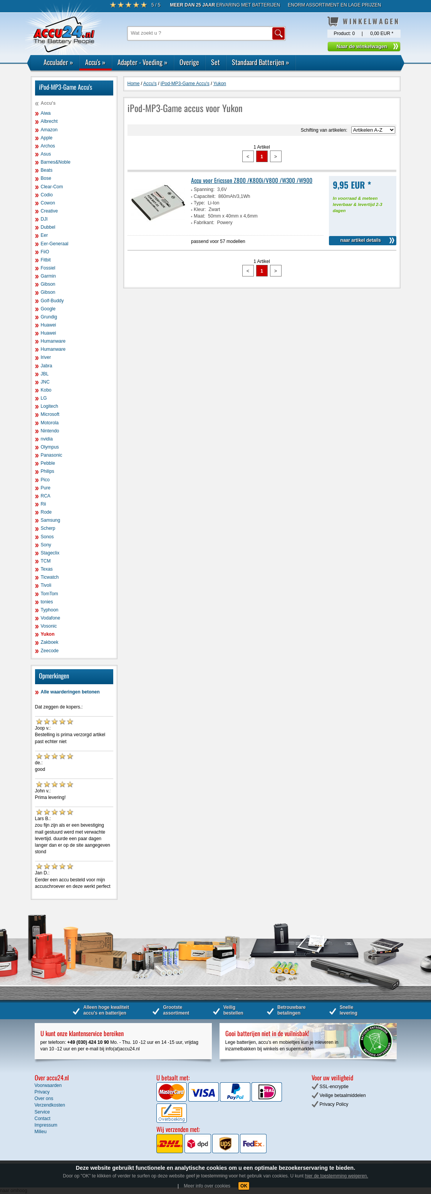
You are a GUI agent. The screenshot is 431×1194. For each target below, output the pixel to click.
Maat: (199, 216)
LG (44, 398)
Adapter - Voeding (142, 62)
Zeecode (50, 650)
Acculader (58, 62)
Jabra (46, 365)
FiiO (45, 252)
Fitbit (46, 260)
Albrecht (49, 121)
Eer (44, 235)
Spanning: (204, 189)
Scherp (48, 528)
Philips (47, 471)
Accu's (95, 62)
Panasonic (51, 455)
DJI (44, 219)
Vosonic (49, 626)
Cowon (48, 203)
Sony (46, 545)
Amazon (49, 129)
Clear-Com (52, 186)
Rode (46, 512)
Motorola (50, 422)
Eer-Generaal (55, 243)
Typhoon (50, 610)
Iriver (46, 357)
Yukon (48, 634)
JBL (45, 374)
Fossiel (48, 268)
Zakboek (50, 642)
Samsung (50, 520)
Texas (47, 569)
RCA (45, 496)
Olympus (50, 447)
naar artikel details (360, 240)
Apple (47, 138)
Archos (48, 146)
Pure (45, 488)
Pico (45, 479)
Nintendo (50, 431)
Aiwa (46, 113)
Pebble (48, 463)
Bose (46, 178)
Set (215, 62)
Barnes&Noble (55, 162)
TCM (46, 561)
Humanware (53, 341)
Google (48, 308)
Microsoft (50, 414)
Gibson (48, 284)
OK (243, 1186)
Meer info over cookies (207, 1186)
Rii (43, 504)
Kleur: (200, 209)
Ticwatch (50, 577)
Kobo (46, 390)
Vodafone (50, 618)
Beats (47, 170)
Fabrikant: (204, 222)
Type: (199, 203)
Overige (189, 62)
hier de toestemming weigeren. (336, 1176)
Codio (47, 195)
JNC (45, 382)
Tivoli (46, 585)
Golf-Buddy (52, 300)
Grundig (49, 317)
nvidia (47, 439)
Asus (46, 154)
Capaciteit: (205, 196)
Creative (49, 211)
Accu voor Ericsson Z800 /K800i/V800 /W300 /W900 (251, 180)
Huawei (48, 325)
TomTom (49, 593)
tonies (47, 602)
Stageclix (50, 553)
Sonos (47, 536)
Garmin (48, 276)
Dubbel (48, 227)
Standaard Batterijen (260, 62)
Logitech (49, 406)
